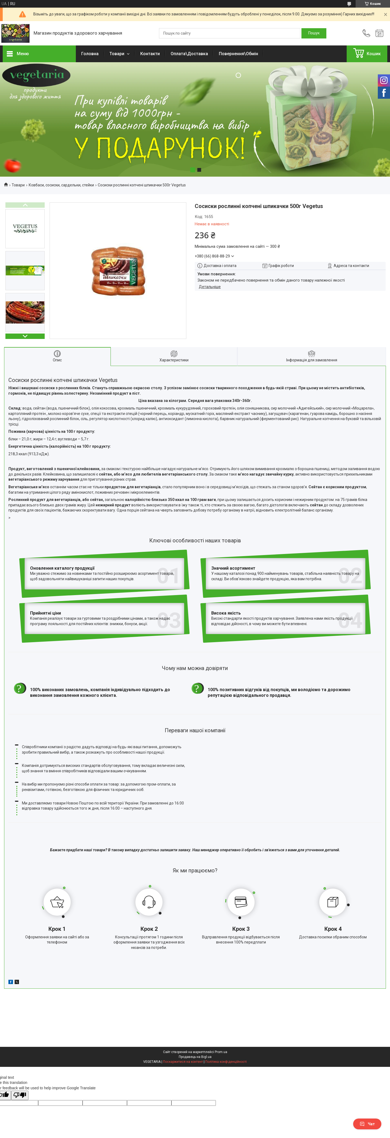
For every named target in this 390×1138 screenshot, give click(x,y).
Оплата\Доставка (189, 53)
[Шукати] (313, 33)
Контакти (150, 53)
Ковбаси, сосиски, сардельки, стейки (61, 185)
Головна (90, 53)
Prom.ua (221, 1015)
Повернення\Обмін (238, 53)
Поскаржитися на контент (183, 1024)
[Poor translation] (19, 1058)
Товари (117, 53)
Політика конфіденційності (226, 1024)
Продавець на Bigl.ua (195, 1019)
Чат (367, 1123)
